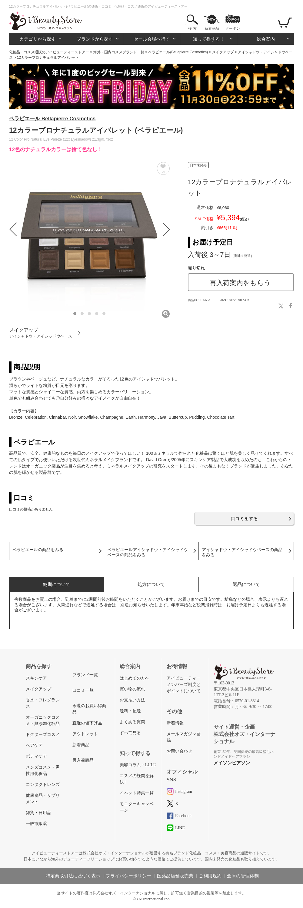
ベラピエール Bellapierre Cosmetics (52, 118)
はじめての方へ (134, 678)
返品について (246, 584)
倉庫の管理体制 (243, 875)
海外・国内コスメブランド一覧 (118, 52)
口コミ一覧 (83, 690)
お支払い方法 (132, 700)
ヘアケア (34, 745)
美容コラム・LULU (138, 765)
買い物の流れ (132, 689)
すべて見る (130, 732)
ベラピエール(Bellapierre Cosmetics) (178, 52)
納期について (56, 584)
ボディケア (36, 756)
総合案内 (266, 39)
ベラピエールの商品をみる (37, 549)
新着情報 (175, 723)
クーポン (232, 28)
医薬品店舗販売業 (175, 875)
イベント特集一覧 (137, 793)
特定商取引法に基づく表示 (73, 875)
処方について (151, 584)
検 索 (192, 28)
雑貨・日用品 (38, 812)
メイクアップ (223, 52)
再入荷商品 (83, 760)
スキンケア (36, 678)
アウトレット (85, 734)
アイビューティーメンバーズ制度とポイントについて (184, 684)
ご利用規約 (210, 875)
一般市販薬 (36, 823)
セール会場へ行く (152, 39)
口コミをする (244, 518)
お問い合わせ (179, 751)
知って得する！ (209, 39)
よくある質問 (132, 722)
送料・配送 (130, 711)
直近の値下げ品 (87, 723)
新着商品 (212, 28)
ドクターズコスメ (43, 734)
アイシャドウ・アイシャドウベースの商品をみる (242, 552)
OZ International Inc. (153, 898)
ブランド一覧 (85, 675)
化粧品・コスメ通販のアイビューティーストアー (49, 52)
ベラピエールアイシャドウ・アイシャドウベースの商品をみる (147, 552)
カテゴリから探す (37, 39)
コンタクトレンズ (43, 784)
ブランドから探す (95, 39)
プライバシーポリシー (128, 875)
